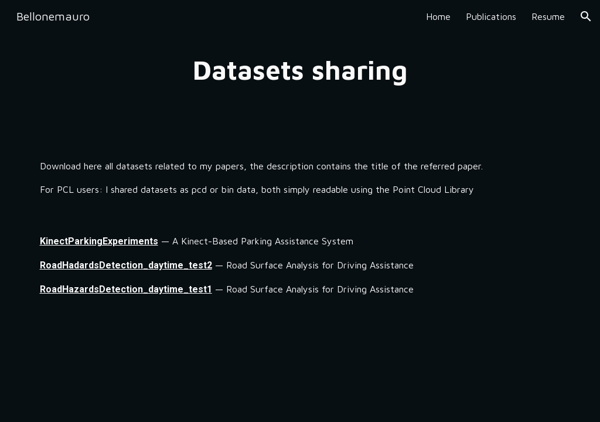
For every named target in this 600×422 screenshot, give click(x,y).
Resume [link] (548, 16)
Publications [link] (491, 16)
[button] (586, 16)
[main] (300, 70)
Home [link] (438, 16)
